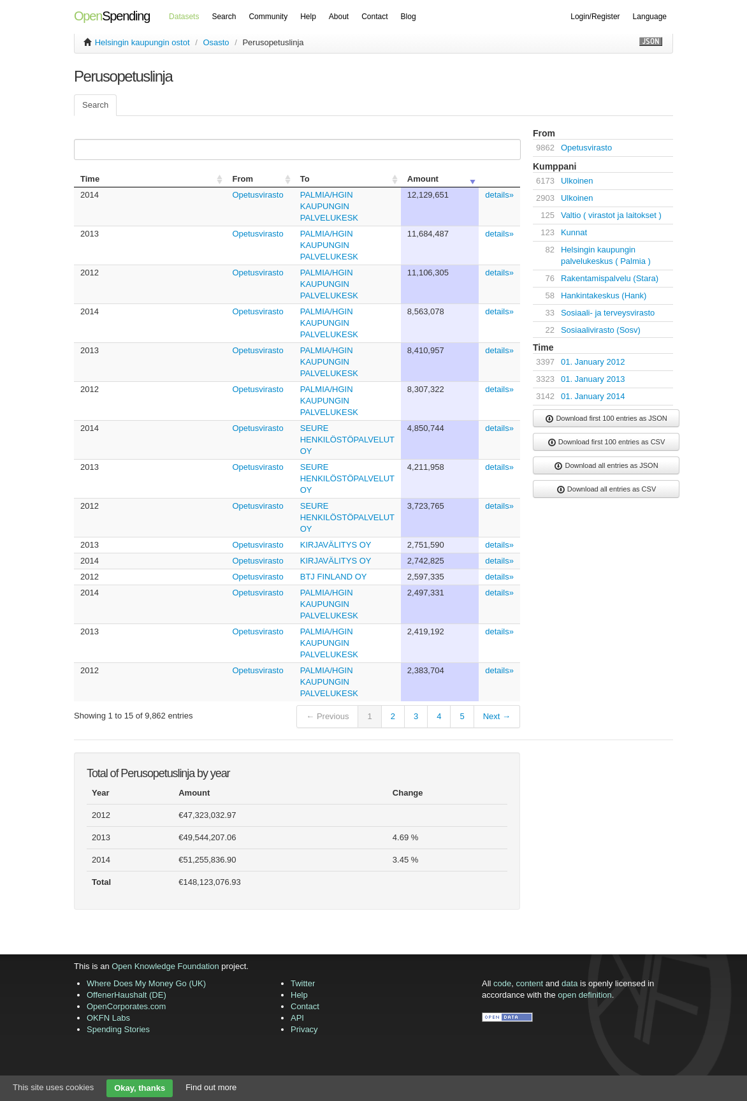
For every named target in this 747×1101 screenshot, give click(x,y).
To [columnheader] (305, 179)
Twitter (303, 983)
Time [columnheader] (89, 179)
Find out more (210, 1087)
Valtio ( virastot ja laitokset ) (611, 215)
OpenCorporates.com (126, 1006)
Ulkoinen (577, 181)
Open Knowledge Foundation (165, 966)
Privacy (304, 1029)
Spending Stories (118, 1029)
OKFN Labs (108, 1018)
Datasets (184, 16)
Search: (295, 149)
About (339, 16)
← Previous (327, 716)
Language (650, 16)
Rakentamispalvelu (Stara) (609, 278)
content (530, 983)
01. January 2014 (593, 396)
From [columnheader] (242, 179)
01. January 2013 (593, 379)
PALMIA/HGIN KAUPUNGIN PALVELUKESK (329, 206)
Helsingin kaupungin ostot (142, 42)
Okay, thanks (139, 1088)
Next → (497, 716)
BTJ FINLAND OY (333, 576)
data (569, 983)
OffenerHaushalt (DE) (126, 995)
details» (499, 195)
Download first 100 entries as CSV (606, 442)
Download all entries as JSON (606, 466)
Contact (374, 16)
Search (224, 16)
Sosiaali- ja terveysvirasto (608, 312)
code (502, 983)
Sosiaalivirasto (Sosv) (601, 330)
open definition (585, 995)
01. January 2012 (593, 362)
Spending (112, 16)
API (297, 1018)
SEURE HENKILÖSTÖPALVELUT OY (347, 439)
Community (268, 16)
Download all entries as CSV (606, 489)
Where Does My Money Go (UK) (146, 983)
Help (308, 16)
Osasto (216, 42)
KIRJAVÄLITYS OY (336, 545)
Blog (408, 16)
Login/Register (595, 16)
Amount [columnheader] (423, 179)
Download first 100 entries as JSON (606, 418)
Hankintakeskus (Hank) (603, 295)
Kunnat (574, 232)
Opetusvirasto (257, 195)
